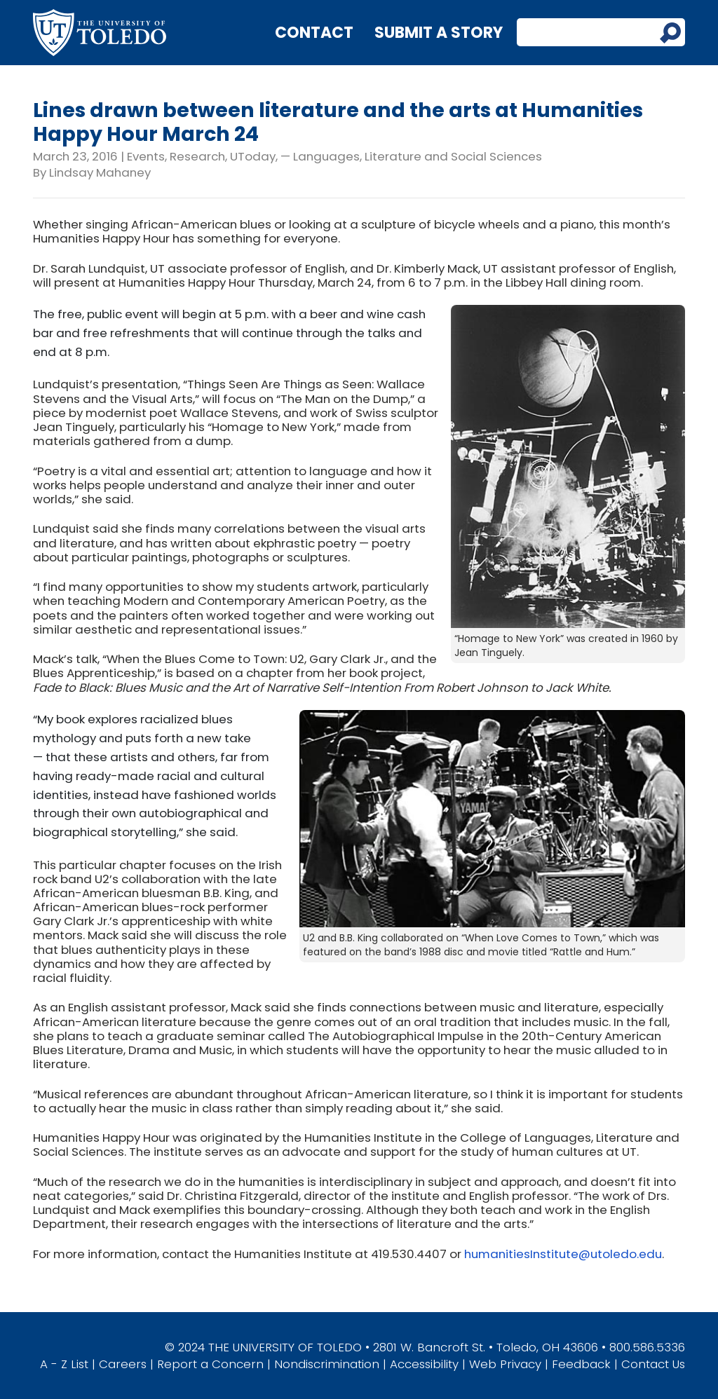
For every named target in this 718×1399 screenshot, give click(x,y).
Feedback (581, 1364)
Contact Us (653, 1364)
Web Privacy (505, 1364)
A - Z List (64, 1364)
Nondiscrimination (326, 1364)
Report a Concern (210, 1364)
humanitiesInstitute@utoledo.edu (563, 1254)
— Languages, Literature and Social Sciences (411, 156)
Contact (314, 32)
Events (146, 156)
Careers (123, 1364)
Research (197, 156)
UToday (253, 156)
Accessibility (424, 1364)
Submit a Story (438, 32)
